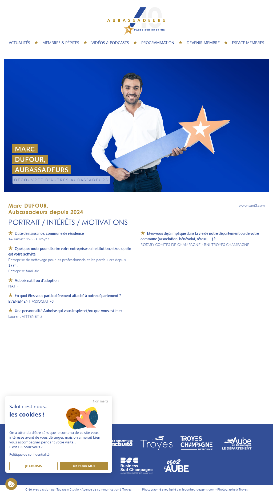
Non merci (100, 401)
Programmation (157, 42)
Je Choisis (33, 466)
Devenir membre (203, 42)
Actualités (19, 42)
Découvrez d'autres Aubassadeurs (61, 179)
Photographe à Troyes (232, 489)
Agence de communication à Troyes (106, 489)
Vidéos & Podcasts (110, 42)
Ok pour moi (84, 466)
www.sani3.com (252, 205)
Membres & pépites (60, 42)
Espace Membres (248, 42)
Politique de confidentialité (29, 454)
